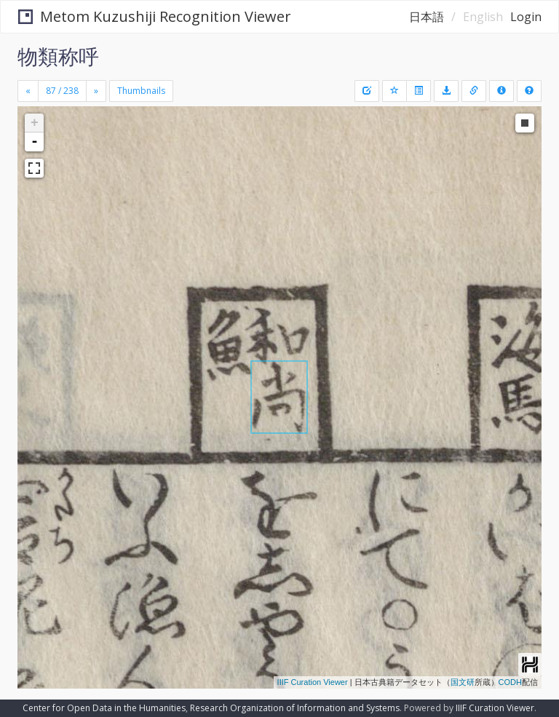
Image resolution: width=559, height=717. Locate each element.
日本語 (426, 17)
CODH (510, 682)
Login (526, 17)
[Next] (96, 91)
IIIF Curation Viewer (312, 682)
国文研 (463, 682)
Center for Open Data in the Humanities (104, 708)
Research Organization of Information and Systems (295, 708)
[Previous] (28, 91)
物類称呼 (58, 56)
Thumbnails (141, 90)
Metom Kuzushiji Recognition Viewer (154, 16)
